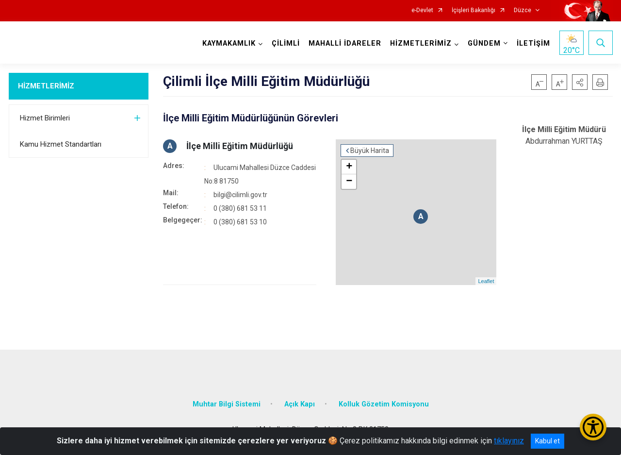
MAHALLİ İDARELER (345, 43)
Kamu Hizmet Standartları (60, 144)
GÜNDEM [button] (484, 43)
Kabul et (547, 441)
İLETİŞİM (533, 43)
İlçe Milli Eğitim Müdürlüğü (239, 146)
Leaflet (486, 281)
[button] (580, 82)
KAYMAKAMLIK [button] (229, 43)
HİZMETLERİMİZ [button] (421, 43)
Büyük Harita (369, 150)
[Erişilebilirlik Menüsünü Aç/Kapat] (593, 427)
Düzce (522, 10)
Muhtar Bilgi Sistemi (227, 404)
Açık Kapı (299, 404)
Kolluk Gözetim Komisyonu (384, 404)
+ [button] (349, 167)
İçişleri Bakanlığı (473, 10)
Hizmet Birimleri (45, 118)
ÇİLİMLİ (286, 43)
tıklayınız (509, 440)
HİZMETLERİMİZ (46, 86)
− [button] (349, 181)
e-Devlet (422, 10)
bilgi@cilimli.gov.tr (240, 195)
